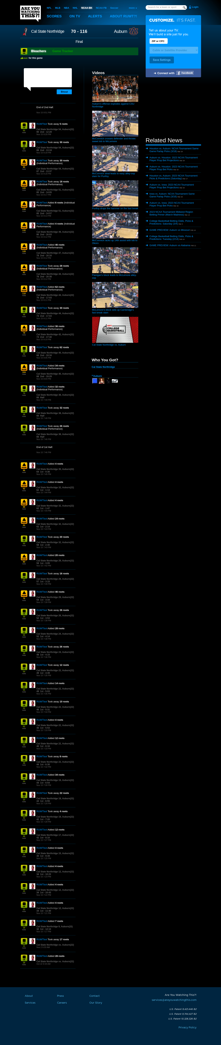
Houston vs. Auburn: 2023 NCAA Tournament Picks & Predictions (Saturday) (174, 177)
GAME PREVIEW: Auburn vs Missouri (170, 230)
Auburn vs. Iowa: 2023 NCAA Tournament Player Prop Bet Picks (172, 204)
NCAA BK (86, 7)
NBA (66, 7)
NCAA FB (101, 7)
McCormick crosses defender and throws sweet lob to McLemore (114, 140)
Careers (62, 1003)
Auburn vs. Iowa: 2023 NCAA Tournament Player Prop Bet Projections (172, 186)
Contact (94, 996)
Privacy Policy (187, 1027)
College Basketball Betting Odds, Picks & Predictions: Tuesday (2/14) (171, 237)
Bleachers (38, 51)
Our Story (95, 1003)
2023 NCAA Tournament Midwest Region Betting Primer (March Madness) (171, 213)
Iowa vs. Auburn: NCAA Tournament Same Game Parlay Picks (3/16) (172, 195)
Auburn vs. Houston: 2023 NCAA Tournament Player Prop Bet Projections (174, 159)
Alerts (95, 16)
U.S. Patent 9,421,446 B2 (182, 1009)
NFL (49, 7)
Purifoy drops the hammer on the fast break (115, 208)
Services (30, 1003)
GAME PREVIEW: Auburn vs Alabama (170, 245)
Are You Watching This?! (30, 14)
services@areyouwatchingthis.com (174, 1000)
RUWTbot (42, 124)
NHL (75, 7)
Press (60, 996)
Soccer (114, 7)
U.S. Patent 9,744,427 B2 (182, 1014)
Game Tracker (62, 51)
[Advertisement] (173, 108)
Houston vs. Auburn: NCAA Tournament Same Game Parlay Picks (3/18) (174, 150)
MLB (57, 7)
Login (195, 7)
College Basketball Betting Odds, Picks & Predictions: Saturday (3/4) (171, 222)
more (132, 7)
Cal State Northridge (47, 31)
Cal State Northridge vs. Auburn (109, 344)
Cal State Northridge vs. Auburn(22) (55, 945)
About (123, 16)
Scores (54, 16)
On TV (74, 16)
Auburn (120, 31)
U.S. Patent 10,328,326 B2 (182, 1019)
